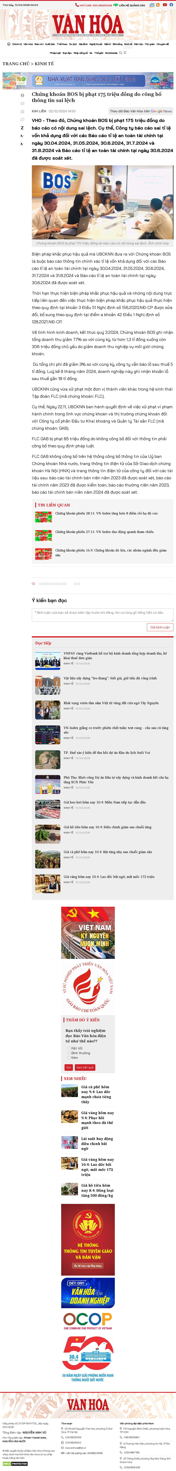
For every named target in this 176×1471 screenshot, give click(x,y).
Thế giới (98, 52)
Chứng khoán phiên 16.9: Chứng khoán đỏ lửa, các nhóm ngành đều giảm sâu (111, 552)
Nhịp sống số (81, 52)
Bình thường (79, 1053)
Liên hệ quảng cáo (129, 5)
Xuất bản (50, 44)
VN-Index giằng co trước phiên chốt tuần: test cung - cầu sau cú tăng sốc (116, 730)
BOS (77, 584)
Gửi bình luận (160, 627)
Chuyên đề (163, 44)
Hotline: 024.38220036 (93, 5)
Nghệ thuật (95, 44)
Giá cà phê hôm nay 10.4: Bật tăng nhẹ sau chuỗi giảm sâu (108, 852)
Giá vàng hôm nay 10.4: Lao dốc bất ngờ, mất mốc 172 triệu (109, 876)
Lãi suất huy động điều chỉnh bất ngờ (97, 1144)
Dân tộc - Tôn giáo (144, 44)
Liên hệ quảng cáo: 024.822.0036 (81, 1453)
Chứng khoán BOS (53, 584)
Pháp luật (55, 52)
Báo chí (39, 44)
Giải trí (107, 44)
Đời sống (118, 44)
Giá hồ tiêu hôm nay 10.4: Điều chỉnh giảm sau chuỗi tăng (107, 827)
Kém (73, 1057)
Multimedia (111, 52)
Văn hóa (28, 44)
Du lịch (73, 44)
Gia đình (83, 44)
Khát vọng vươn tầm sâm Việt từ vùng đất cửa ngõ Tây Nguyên (111, 703)
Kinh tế (128, 44)
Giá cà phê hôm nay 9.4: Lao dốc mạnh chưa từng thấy (96, 1094)
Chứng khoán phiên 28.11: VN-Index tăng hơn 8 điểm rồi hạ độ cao (106, 513)
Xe (90, 52)
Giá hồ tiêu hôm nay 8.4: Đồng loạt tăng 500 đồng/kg (97, 1190)
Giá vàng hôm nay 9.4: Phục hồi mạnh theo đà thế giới (97, 1120)
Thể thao (62, 44)
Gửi (68, 1067)
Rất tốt (75, 1048)
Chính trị (17, 44)
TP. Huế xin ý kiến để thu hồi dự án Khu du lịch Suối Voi (107, 752)
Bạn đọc (67, 52)
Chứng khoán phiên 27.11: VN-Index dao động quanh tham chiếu (104, 531)
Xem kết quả (85, 1067)
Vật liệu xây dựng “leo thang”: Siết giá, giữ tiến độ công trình (110, 678)
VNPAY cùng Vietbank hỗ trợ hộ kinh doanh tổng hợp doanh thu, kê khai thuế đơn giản (115, 656)
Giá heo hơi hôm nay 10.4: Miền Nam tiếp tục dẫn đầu (105, 802)
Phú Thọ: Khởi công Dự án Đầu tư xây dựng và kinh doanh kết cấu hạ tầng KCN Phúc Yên (116, 780)
